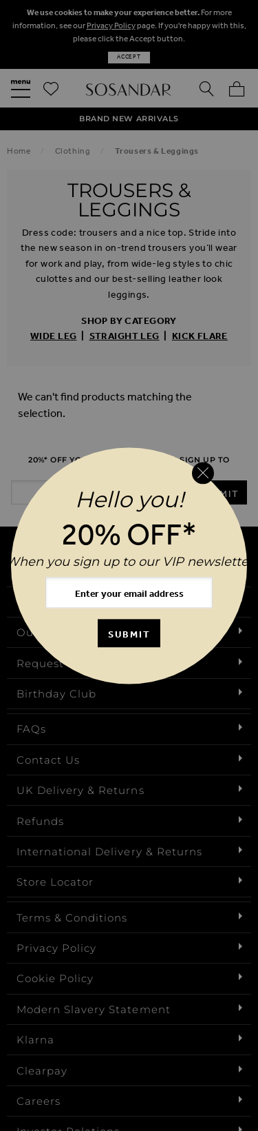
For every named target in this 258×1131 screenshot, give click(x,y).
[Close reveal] (203, 473)
